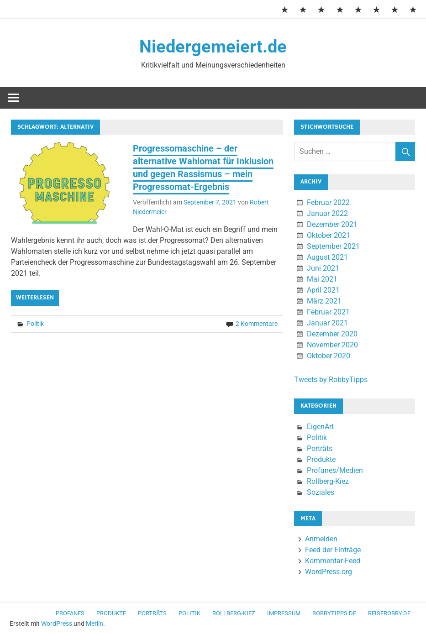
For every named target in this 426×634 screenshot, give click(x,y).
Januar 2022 (327, 213)
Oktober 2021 (328, 235)
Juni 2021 (323, 268)
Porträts (319, 448)
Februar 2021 (328, 312)
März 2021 (324, 301)
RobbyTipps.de (334, 613)
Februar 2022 (328, 202)
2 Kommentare (257, 323)
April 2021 (323, 290)
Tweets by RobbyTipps (331, 379)
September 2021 (333, 246)
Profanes (70, 613)
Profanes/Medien (335, 470)
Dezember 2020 (332, 334)
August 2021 (327, 257)
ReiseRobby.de (389, 613)
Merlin (94, 623)
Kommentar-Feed (332, 560)
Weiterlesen (35, 297)
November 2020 (332, 345)
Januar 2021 (327, 323)
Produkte (321, 459)
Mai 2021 (322, 279)
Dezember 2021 (332, 224)
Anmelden (321, 538)
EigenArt (320, 426)
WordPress (56, 623)
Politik (35, 323)
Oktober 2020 (328, 355)
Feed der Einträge (333, 549)
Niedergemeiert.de (213, 47)
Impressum (283, 613)
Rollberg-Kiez (328, 481)
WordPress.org (328, 571)
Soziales (320, 492)
